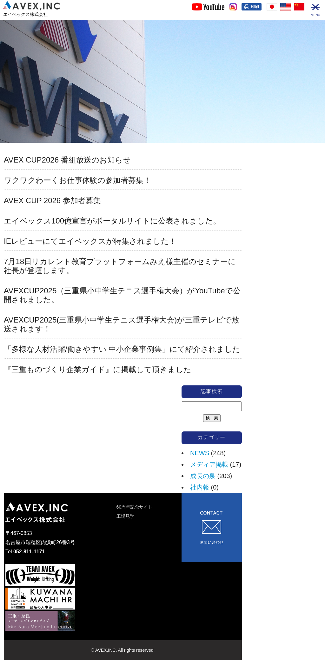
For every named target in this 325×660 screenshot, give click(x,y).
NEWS (199, 453)
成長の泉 (203, 475)
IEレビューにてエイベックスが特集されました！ (90, 241)
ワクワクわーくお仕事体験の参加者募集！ (77, 180)
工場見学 (125, 516)
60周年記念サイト (134, 507)
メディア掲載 (209, 464)
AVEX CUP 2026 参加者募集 (52, 200)
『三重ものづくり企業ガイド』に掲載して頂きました (97, 369)
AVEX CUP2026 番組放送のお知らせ (67, 160)
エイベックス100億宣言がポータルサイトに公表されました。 (112, 221)
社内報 (199, 487)
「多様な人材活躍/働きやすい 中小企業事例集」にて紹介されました (122, 349)
